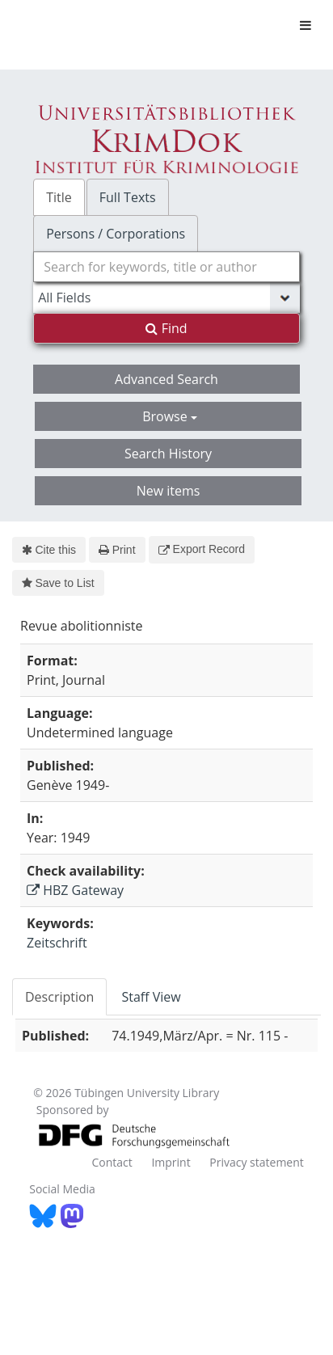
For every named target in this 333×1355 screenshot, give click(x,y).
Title (59, 197)
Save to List (58, 582)
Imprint (170, 1162)
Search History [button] (168, 453)
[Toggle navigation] (305, 25)
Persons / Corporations (115, 234)
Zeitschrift (57, 943)
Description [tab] (59, 997)
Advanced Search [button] (166, 379)
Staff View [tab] (150, 997)
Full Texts (127, 197)
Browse (169, 416)
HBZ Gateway (75, 890)
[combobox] (166, 266)
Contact (111, 1162)
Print (117, 549)
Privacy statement (256, 1162)
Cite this (49, 549)
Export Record (201, 548)
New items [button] (168, 491)
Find (166, 328)
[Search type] (166, 297)
